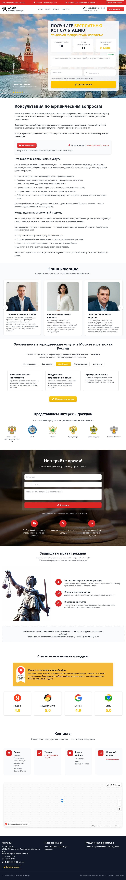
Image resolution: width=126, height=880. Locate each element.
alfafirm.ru (112, 875)
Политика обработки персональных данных (102, 847)
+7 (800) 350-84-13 (46, 2)
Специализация (30, 364)
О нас (40, 9)
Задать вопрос (27, 145)
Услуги (47, 9)
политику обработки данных (83, 78)
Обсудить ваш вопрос (63, 399)
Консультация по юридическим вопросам (58, 106)
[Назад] (5, 307)
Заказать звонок (112, 759)
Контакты (65, 9)
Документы (97, 364)
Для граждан (47, 364)
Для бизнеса (63, 364)
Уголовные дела (80, 364)
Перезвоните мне (115, 9)
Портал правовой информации (56, 847)
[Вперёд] (120, 307)
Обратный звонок (115, 2)
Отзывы (56, 9)
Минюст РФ (48, 849)
